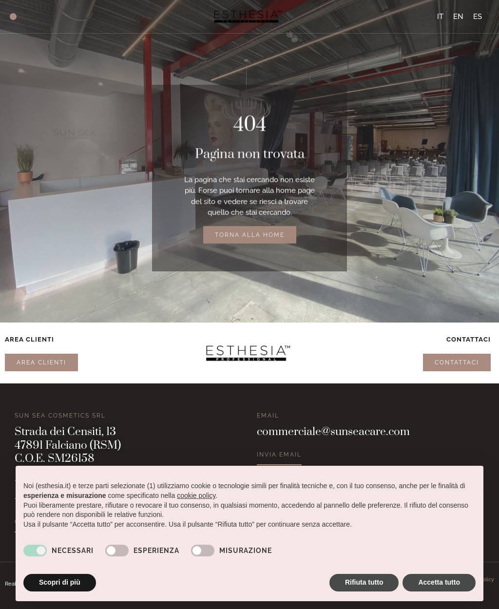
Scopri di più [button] (59, 582)
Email (268, 415)
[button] (13, 16)
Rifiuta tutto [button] (364, 582)
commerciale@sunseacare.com (333, 432)
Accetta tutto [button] (439, 582)
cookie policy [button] (196, 495)
